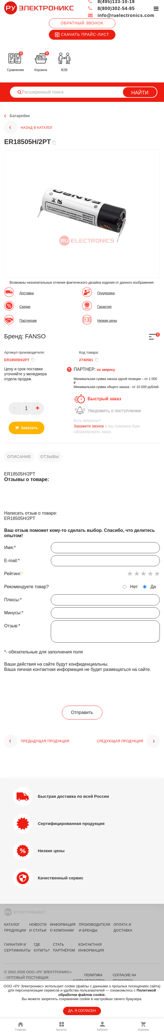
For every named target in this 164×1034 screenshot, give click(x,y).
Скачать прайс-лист (82, 34)
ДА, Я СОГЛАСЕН (82, 1011)
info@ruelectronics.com (121, 15)
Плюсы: (82, 601)
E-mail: (82, 562)
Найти (139, 92)
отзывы (50, 456)
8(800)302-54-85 (111, 8)
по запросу (106, 370)
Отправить (82, 712)
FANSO (35, 336)
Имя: (82, 549)
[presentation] (82, 689)
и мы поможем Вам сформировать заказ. (117, 426)
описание (19, 456)
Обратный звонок (81, 23)
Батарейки (20, 116)
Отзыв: (82, 633)
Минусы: (82, 614)
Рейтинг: (13, 573)
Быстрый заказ (104, 398)
